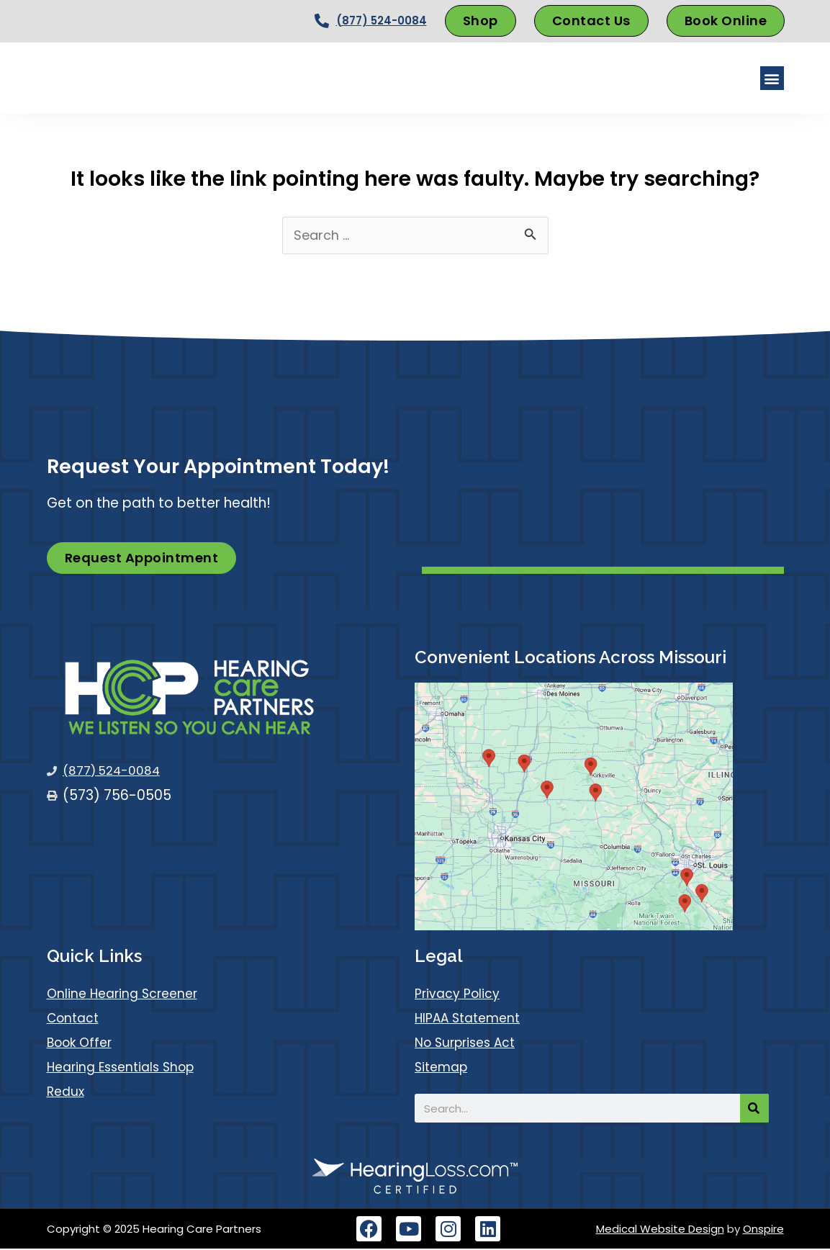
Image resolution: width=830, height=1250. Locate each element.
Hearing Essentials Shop (126, 1068)
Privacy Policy (460, 994)
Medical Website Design (660, 1230)
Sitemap (443, 1068)
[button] (772, 78)
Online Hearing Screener (127, 994)
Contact (75, 1019)
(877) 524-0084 (381, 20)
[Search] (754, 1109)
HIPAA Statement (472, 1019)
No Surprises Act (470, 1043)
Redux (67, 1092)
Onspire (763, 1230)
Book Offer (82, 1043)
